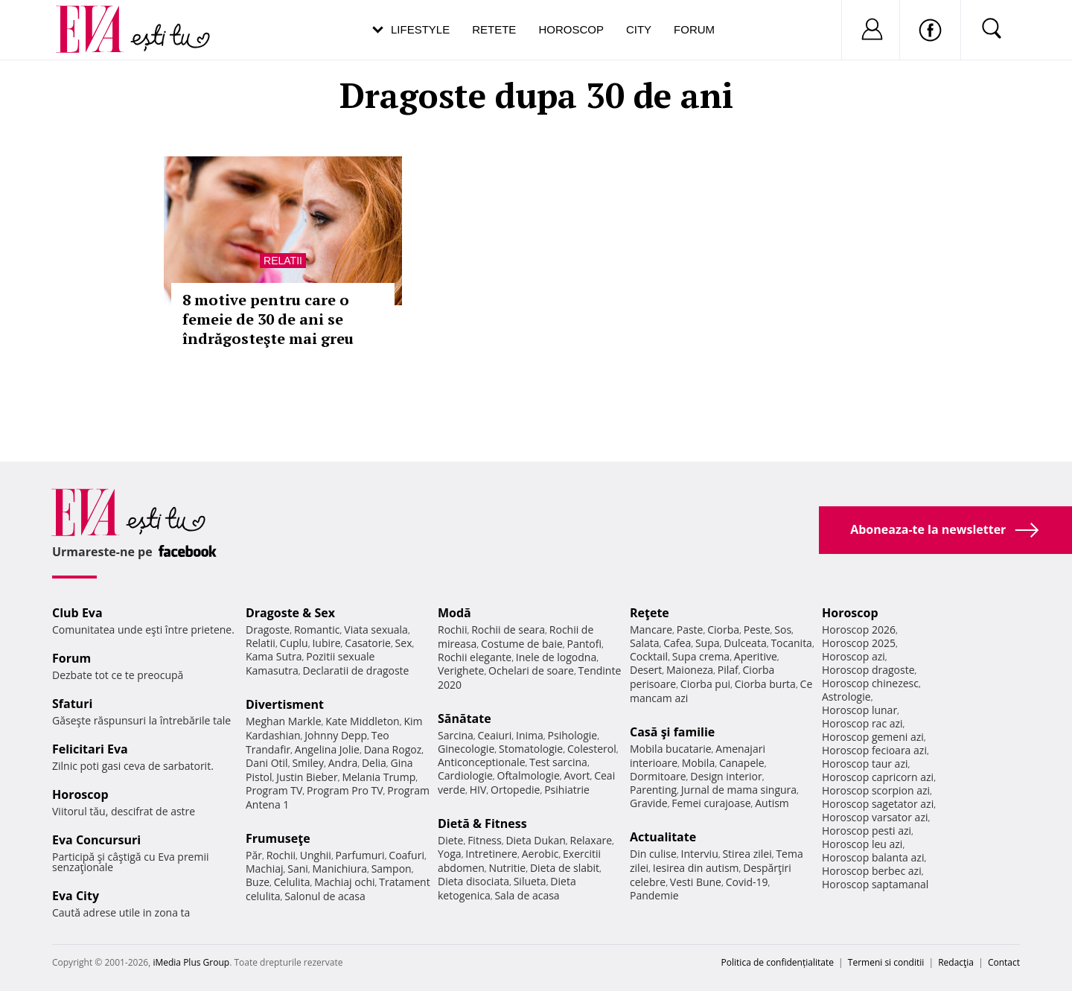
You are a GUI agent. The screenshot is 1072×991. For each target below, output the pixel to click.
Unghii (315, 855)
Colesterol (591, 749)
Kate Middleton (362, 721)
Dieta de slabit (564, 868)
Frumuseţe (278, 838)
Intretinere (491, 854)
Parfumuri (360, 855)
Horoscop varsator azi (875, 817)
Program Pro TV (345, 790)
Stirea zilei (746, 854)
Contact (1004, 962)
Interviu (699, 854)
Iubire (326, 643)
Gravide (649, 803)
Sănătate (464, 718)
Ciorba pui (705, 684)
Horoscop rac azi (862, 723)
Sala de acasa (526, 895)
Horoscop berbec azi (872, 871)
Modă (454, 613)
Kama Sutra (274, 656)
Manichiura (340, 868)
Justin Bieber (306, 777)
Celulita (292, 882)
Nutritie (507, 868)
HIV (478, 790)
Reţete (649, 613)
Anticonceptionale (482, 762)
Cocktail (649, 656)
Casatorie (368, 643)
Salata (645, 643)
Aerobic (540, 854)
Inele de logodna (556, 657)
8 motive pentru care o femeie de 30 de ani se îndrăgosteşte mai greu (268, 319)
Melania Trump (378, 777)
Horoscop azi (853, 656)
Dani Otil (267, 763)
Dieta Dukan (535, 840)
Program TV (274, 790)
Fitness (485, 840)
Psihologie (573, 735)
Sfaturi (72, 703)
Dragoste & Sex (290, 613)
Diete (450, 840)
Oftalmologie (528, 775)
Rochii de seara (508, 629)
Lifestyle (420, 29)
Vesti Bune (695, 882)
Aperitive (755, 656)
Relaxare (591, 840)
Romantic (317, 629)
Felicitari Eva (90, 749)
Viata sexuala (376, 629)
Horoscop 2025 (859, 643)
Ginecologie (466, 749)
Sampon (391, 868)
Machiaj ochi (344, 882)
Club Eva (77, 613)
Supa (707, 643)
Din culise (653, 854)
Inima (529, 735)
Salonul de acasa (325, 896)
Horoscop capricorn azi (878, 777)
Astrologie (846, 696)
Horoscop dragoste (868, 670)
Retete (494, 29)
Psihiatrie (567, 790)
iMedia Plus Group (191, 962)
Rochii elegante (474, 657)
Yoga (450, 854)
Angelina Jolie (327, 749)
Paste (690, 629)
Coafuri (406, 855)
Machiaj (265, 868)
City (638, 29)
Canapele (742, 763)
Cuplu (294, 643)
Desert (646, 670)
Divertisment (285, 704)
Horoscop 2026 (859, 629)
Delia (374, 763)
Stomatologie (531, 749)
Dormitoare (658, 776)
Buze (257, 882)
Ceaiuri (495, 735)
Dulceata (745, 643)
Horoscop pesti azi (866, 830)
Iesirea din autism (696, 868)
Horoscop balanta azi (873, 857)
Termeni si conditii (886, 962)
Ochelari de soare (531, 670)
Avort (577, 775)
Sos (782, 629)
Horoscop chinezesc (870, 683)
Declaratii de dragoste (356, 670)
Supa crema (701, 656)
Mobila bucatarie (671, 749)
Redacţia (956, 962)
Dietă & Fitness (482, 823)
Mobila (698, 763)
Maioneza (689, 670)
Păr (254, 855)
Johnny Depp (335, 735)
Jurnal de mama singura (739, 790)
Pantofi (584, 644)
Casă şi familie (672, 732)
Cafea (677, 643)
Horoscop (571, 29)
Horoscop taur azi (864, 763)
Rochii (281, 855)
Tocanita (791, 643)
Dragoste (268, 629)
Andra (343, 763)
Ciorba (723, 629)
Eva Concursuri (96, 840)
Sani (297, 868)
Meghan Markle (284, 721)
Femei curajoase (710, 803)
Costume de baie (522, 644)
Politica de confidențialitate (777, 962)
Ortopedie (515, 790)
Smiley (308, 763)
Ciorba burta (765, 684)
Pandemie (654, 895)
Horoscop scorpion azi (876, 790)
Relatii (283, 261)
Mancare (651, 629)
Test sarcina (558, 762)
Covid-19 (747, 882)
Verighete (461, 670)
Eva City (75, 896)
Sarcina (455, 735)
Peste (757, 629)
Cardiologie (465, 775)
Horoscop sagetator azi (878, 804)
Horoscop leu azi (862, 844)
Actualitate (663, 837)
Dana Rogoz (393, 749)
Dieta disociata (473, 881)
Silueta (530, 881)
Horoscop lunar (859, 710)
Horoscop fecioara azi (874, 750)
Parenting (653, 790)
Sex (403, 643)
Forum (694, 29)
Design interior (726, 776)
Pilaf (728, 670)
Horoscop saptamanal (875, 884)
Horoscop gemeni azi (873, 737)
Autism (772, 803)
